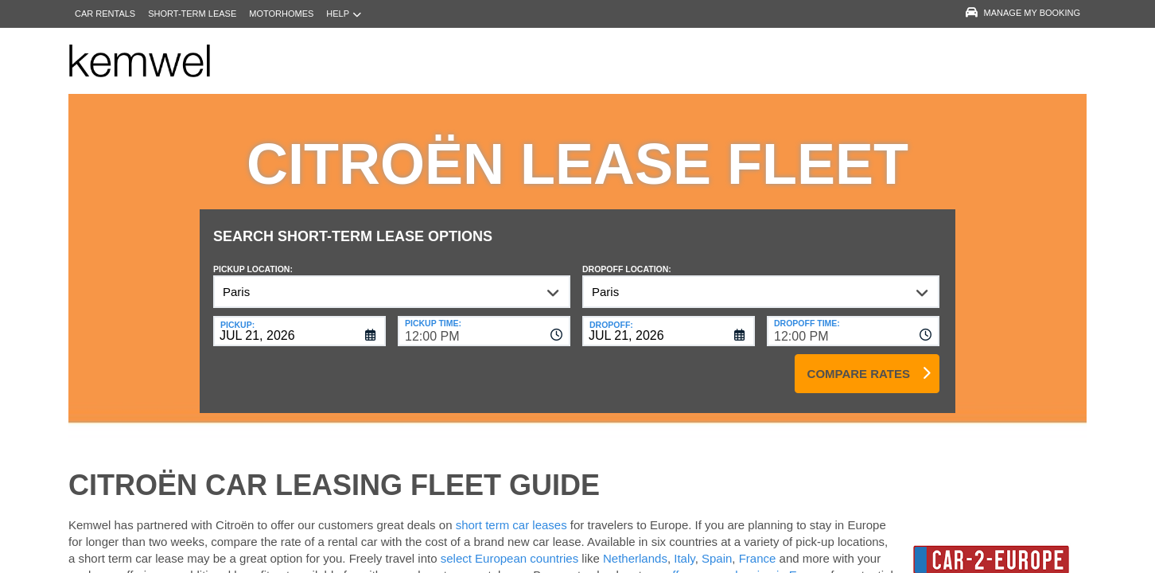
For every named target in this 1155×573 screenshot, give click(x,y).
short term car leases (511, 513)
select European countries (509, 546)
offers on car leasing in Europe (746, 563)
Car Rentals (105, 13)
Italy (684, 546)
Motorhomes (281, 13)
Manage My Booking (1023, 13)
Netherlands (635, 546)
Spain (717, 546)
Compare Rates (858, 361)
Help (343, 14)
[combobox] (484, 319)
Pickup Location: (253, 257)
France (759, 546)
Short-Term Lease (192, 13)
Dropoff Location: (626, 257)
